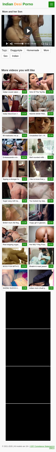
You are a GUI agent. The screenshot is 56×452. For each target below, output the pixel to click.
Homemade (33, 50)
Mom (46, 50)
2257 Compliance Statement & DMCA (42, 447)
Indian (15, 56)
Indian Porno (18, 4)
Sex (5, 56)
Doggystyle (16, 50)
